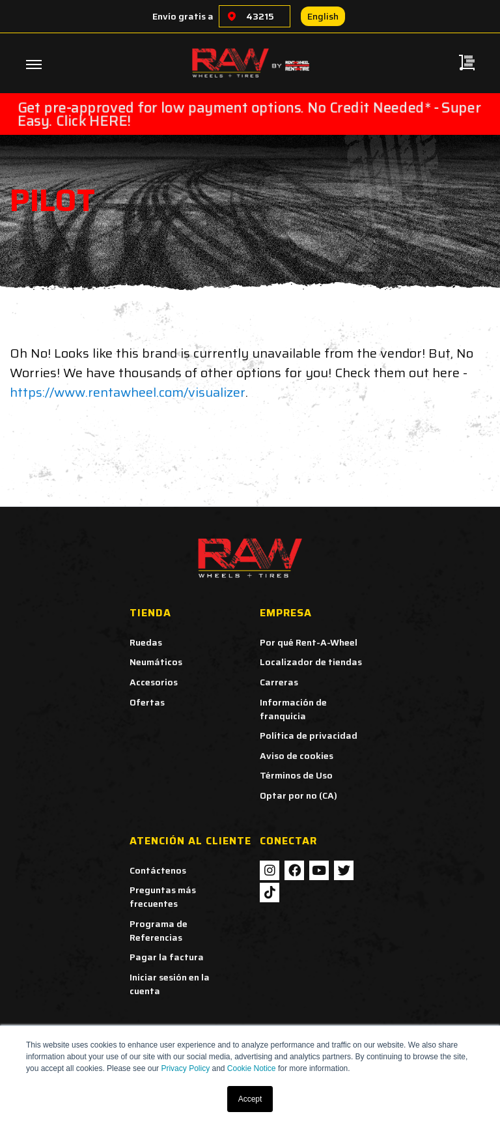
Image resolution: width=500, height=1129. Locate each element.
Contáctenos (158, 870)
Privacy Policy (185, 1068)
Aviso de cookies (296, 756)
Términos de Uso (296, 775)
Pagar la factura (167, 957)
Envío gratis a (183, 16)
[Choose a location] (232, 16)
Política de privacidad (308, 735)
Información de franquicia (293, 709)
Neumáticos (156, 662)
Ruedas (146, 642)
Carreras (279, 682)
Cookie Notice (251, 1068)
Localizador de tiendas (311, 662)
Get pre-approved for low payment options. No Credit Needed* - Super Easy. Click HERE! (249, 114)
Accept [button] (250, 1099)
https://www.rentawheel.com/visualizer (127, 392)
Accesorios (154, 682)
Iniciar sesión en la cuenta (170, 984)
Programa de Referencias (159, 931)
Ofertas (147, 702)
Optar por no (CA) (298, 795)
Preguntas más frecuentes (163, 897)
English (323, 16)
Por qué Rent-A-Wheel (308, 642)
